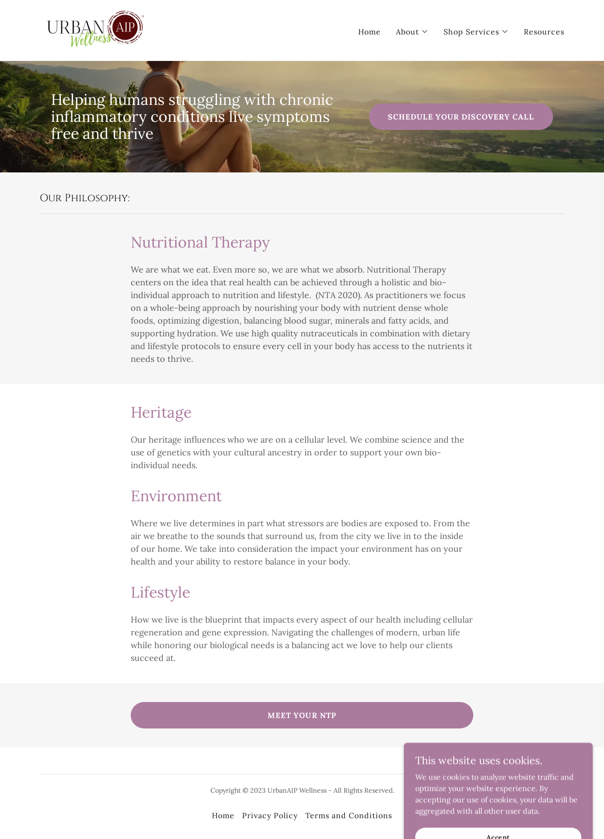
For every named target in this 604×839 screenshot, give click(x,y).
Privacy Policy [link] (270, 815)
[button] (412, 31)
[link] (97, 29)
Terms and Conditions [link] (348, 815)
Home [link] (369, 31)
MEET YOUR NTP (302, 715)
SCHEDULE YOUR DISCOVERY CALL (461, 116)
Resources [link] (544, 31)
